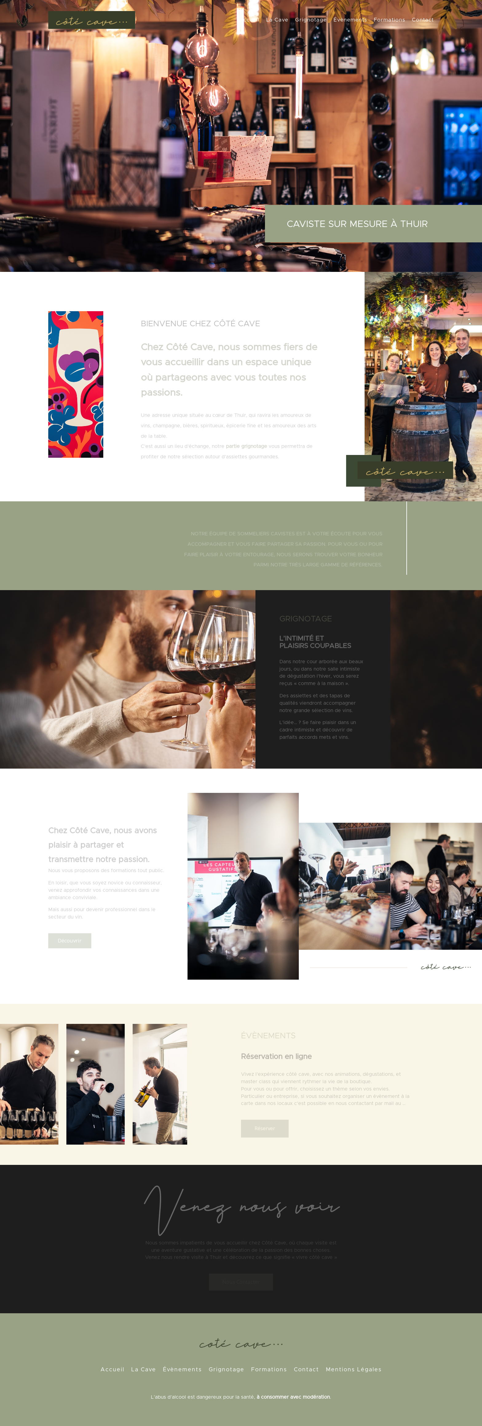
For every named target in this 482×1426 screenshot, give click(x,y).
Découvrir (69, 940)
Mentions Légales (354, 1370)
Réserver (265, 1128)
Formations (389, 19)
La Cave (277, 19)
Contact (423, 19)
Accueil (249, 19)
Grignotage (311, 19)
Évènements (350, 19)
